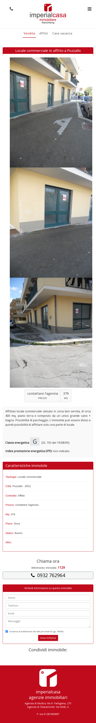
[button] (10, 9)
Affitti (43, 33)
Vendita (29, 33)
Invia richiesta (48, 638)
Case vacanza (62, 33)
